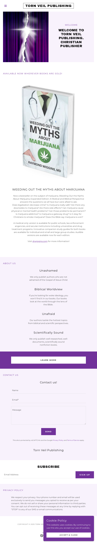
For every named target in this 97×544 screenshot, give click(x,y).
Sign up (85, 475)
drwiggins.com (39, 241)
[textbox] (48, 390)
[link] (48, 6)
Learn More (49, 360)
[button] (10, 5)
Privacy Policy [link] (58, 440)
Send (48, 431)
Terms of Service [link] (73, 440)
